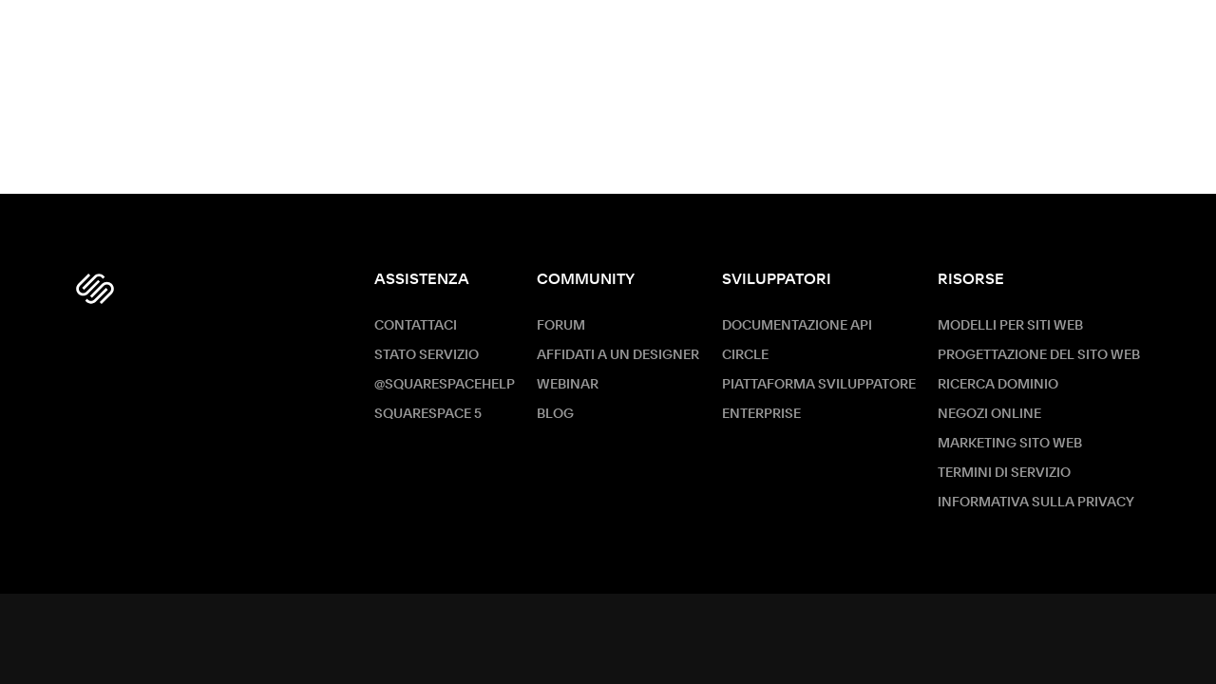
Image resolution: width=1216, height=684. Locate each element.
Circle (745, 355)
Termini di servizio (1004, 473)
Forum (561, 325)
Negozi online (989, 414)
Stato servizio (426, 355)
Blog (555, 414)
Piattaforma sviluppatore (819, 384)
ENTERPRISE (761, 414)
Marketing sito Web (1010, 443)
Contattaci (415, 325)
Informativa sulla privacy (1036, 502)
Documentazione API (797, 325)
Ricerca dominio (998, 384)
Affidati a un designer (618, 355)
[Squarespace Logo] (95, 289)
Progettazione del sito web (1039, 355)
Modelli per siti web (1010, 325)
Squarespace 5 (428, 414)
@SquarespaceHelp (444, 384)
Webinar (567, 384)
